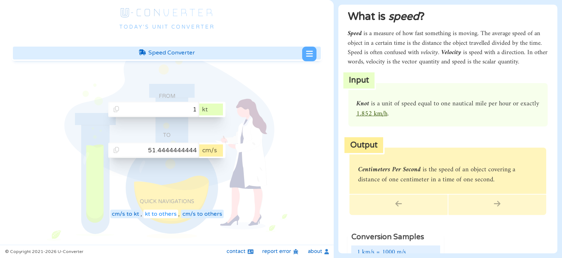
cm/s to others (202, 214)
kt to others (161, 214)
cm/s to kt (125, 214)
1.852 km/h (371, 114)
